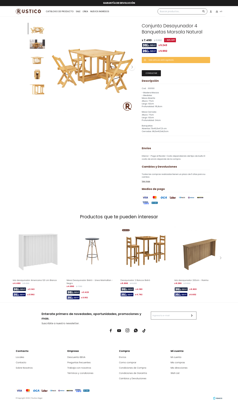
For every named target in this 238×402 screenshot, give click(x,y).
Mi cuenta (176, 357)
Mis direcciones (179, 367)
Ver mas (146, 181)
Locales (20, 357)
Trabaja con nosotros (79, 367)
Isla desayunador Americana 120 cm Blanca (35, 280)
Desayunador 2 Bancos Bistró (135, 280)
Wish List (175, 373)
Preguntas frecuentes (79, 362)
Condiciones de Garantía (133, 373)
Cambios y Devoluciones (132, 378)
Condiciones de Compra (132, 367)
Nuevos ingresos (99, 11)
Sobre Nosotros (24, 367)
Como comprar (127, 362)
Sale (78, 11)
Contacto (21, 362)
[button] (132, 67)
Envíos (122, 357)
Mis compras (178, 362)
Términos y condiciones (80, 373)
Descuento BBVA (76, 357)
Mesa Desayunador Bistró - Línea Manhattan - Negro (90, 282)
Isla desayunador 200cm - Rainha (191, 280)
